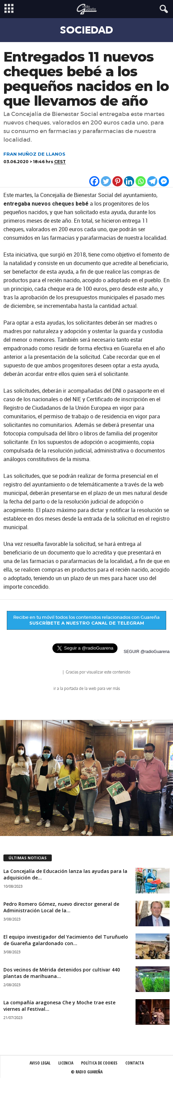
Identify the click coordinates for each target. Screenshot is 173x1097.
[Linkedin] (129, 181)
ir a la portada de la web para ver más (86, 689)
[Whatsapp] (141, 181)
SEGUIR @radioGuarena (147, 651)
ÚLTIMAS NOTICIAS (28, 857)
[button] (162, 9)
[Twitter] (106, 181)
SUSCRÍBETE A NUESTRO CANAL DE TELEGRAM (86, 623)
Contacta (134, 1063)
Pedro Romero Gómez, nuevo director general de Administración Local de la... (61, 907)
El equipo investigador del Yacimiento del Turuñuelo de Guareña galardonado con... (65, 939)
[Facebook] (94, 181)
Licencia (65, 1063)
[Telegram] (152, 181)
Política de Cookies (99, 1063)
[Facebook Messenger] (164, 181)
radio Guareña (52, 672)
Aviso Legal (40, 1063)
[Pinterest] (117, 181)
